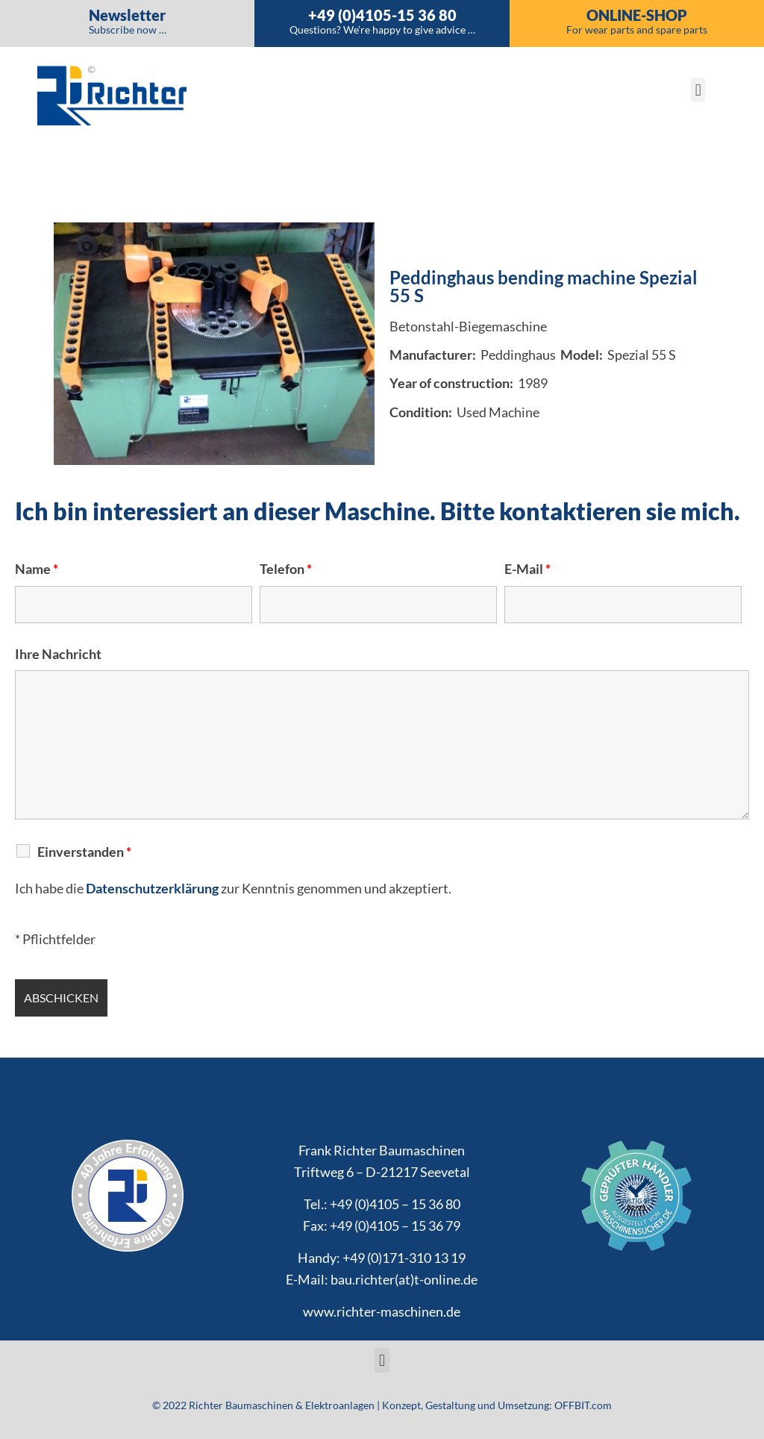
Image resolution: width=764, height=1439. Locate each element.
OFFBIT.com (583, 1405)
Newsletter (127, 15)
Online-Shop (636, 15)
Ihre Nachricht (58, 653)
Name (36, 568)
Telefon (286, 568)
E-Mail (527, 568)
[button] (698, 90)
